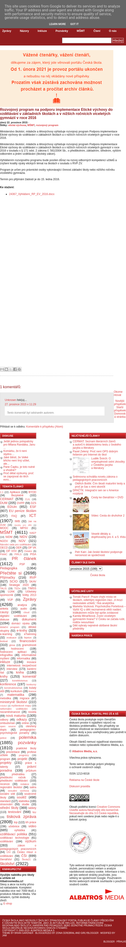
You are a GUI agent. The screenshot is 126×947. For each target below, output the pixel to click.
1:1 (1, 492)
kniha (20, 672)
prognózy (24, 755)
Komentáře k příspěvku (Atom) (44, 426)
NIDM (8, 537)
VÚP (10, 599)
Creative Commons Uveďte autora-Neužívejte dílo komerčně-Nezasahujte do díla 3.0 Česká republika (94, 810)
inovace (31, 662)
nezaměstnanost (10, 712)
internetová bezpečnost (21, 665)
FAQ (14, 516)
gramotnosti (29, 645)
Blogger (109, 941)
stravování (6, 804)
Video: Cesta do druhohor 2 (108, 515)
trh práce (31, 822)
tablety (32, 808)
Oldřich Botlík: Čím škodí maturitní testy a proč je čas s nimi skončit (100, 485)
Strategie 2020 (19, 585)
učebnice (13, 826)
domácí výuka (20, 623)
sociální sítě (7, 793)
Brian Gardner (24, 933)
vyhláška (19, 830)
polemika (27, 737)
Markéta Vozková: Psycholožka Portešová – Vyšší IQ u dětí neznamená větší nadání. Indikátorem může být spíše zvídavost (99, 609)
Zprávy (6, 31)
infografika (6, 655)
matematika (15, 694)
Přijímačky (7, 577)
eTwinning (30, 634)
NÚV (22, 541)
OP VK (32, 547)
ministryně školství (13, 702)
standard (5, 801)
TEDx (17, 588)
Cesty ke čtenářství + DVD (107, 497)
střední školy (9, 808)
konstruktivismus (13, 687)
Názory (24, 31)
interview (12, 669)
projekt (22, 759)
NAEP (33, 533)
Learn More (57, 24)
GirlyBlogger (90, 933)
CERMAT (7, 499)
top (16, 822)
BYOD (32, 492)
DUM (3, 503)
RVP (33, 577)
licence (32, 691)
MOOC (4, 528)
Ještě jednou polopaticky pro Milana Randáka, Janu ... (19, 444)
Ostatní (28, 551)
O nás (112, 31)
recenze (5, 784)
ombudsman (7, 723)
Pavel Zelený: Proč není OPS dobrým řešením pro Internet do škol (95, 453)
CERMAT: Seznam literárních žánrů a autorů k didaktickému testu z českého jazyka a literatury (97, 444)
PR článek (24, 558)
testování (14, 812)
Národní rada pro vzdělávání (15, 544)
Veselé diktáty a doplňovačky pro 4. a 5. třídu (108, 535)
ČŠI (24, 856)
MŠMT (81, 31)
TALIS (3, 588)
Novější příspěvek (120, 402)
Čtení (96, 31)
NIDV (23, 537)
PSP (22, 564)
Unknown (10, 400)
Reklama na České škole (84, 780)
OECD (4, 547)
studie (25, 804)
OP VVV (11, 551)
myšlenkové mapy (21, 705)
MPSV (24, 528)
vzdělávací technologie (14, 837)
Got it (74, 24)
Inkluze (42, 31)
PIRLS (18, 554)
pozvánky (27, 742)
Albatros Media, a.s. (85, 751)
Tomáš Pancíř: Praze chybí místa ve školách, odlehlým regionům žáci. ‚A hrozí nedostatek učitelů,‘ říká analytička (98, 600)
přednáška (18, 774)
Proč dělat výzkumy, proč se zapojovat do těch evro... (18, 476)
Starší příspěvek (120, 409)
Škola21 (26, 859)
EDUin (12, 507)
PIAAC (3, 554)
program (5, 759)
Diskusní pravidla (79, 786)
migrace (24, 698)
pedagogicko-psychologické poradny (18, 731)
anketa (4, 608)
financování (27, 641)
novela (32, 712)
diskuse (4, 619)
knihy (4, 676)
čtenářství (6, 859)
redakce (24, 784)
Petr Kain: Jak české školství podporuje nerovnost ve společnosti (98, 553)
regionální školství (11, 787)
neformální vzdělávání (14, 708)
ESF (33, 507)
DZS (33, 503)
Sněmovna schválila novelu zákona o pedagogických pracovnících (95, 478)
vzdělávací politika (13, 834)
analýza (22, 605)
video (32, 826)
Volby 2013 (29, 595)
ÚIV (9, 852)
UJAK (11, 591)
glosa (12, 645)
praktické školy (26, 748)
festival (4, 641)
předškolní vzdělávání (14, 780)
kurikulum (16, 691)
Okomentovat (118, 393)
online (25, 723)
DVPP (20, 503)
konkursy (31, 684)
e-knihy (22, 630)
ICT (32, 515)
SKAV (32, 581)
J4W (4, 935)
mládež (3, 705)
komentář (29, 676)
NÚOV (4, 541)
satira (33, 787)
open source (8, 726)
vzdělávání (6, 841)
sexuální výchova (18, 790)
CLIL (27, 499)
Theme (6, 933)
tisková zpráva (21, 816)
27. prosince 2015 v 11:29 (20, 404)
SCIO (13, 581)
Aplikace (15, 492)
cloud (26, 612)
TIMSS (32, 588)
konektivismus (20, 680)
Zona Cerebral (65, 933)
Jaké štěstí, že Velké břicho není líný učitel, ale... (16, 460)
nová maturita (16, 715)
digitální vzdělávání (13, 616)
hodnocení (17, 648)
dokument (29, 619)
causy (4, 612)
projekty (5, 763)
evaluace (11, 637)
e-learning (6, 634)
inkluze (5, 662)
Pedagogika (8, 568)
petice (3, 738)
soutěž (21, 797)
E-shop (7, 903)
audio (23, 608)
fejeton (28, 637)
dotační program (9, 627)
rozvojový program (47, 125)
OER (19, 547)
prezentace (12, 752)
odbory (4, 719)
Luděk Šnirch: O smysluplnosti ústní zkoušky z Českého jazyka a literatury (108, 463)
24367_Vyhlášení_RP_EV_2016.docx (31, 194)
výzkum (30, 841)
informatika (23, 658)
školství (7, 863)
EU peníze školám (22, 511)
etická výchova (17, 125)
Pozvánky (62, 31)
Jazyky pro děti (23, 525)
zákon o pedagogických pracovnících (18, 847)
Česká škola (97, 575)
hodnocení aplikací (13, 651)
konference (8, 684)
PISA (33, 554)
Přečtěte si (11, 573)
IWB (17, 521)
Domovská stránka (120, 415)
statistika (24, 801)
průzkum (31, 770)
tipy (34, 812)
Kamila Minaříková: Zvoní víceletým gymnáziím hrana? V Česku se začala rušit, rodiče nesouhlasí (99, 619)
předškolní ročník (13, 777)
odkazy (22, 719)
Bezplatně (17, 495)
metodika (5, 698)
